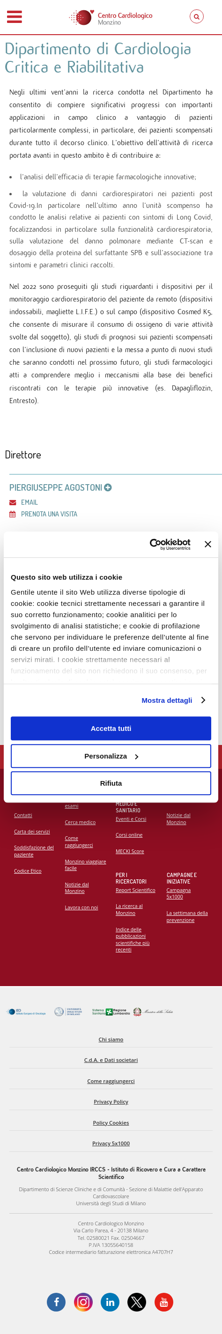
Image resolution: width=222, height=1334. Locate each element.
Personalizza (111, 756)
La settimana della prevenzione (187, 916)
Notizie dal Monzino (77, 888)
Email (23, 502)
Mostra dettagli (166, 700)
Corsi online (129, 835)
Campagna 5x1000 (179, 893)
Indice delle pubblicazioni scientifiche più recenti (132, 939)
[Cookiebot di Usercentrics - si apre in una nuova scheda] (150, 544)
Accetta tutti (111, 728)
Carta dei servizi (32, 831)
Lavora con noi (81, 907)
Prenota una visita (43, 513)
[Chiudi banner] (208, 544)
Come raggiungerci (79, 841)
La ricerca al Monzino (129, 909)
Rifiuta (111, 783)
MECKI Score (130, 851)
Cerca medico (80, 822)
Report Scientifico (135, 890)
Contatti (23, 815)
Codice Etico (28, 871)
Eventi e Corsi (131, 819)
